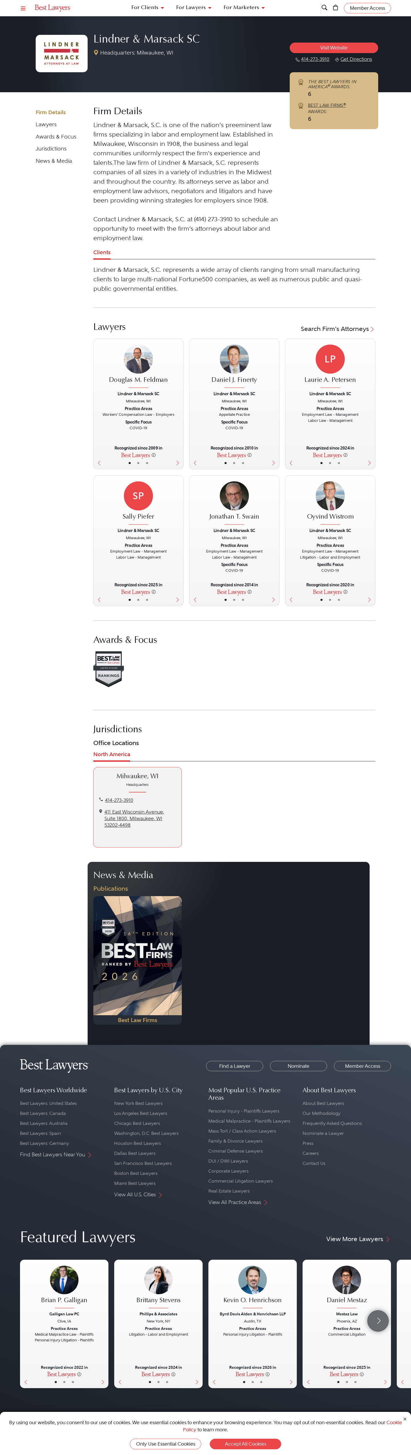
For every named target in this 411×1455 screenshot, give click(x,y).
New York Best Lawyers (138, 1103)
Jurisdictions (51, 148)
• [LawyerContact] (147, 462)
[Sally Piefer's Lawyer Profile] (138, 503)
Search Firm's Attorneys (338, 328)
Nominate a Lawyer (323, 1133)
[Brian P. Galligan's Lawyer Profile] (64, 1288)
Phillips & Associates (158, 1313)
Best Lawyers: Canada (43, 1113)
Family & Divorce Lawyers (235, 1141)
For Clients (144, 8)
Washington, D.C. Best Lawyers (146, 1133)
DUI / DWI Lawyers (228, 1161)
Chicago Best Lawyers (137, 1123)
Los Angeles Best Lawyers (140, 1113)
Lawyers (46, 124)
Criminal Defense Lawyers (235, 1151)
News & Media (54, 161)
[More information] (154, 455)
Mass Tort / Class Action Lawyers (242, 1131)
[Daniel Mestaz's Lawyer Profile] (347, 1288)
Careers (311, 1153)
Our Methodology (322, 1113)
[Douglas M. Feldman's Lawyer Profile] (138, 367)
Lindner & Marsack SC (146, 40)
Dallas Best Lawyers (135, 1153)
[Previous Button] (97, 403)
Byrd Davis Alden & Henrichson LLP (253, 1313)
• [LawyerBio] (138, 462)
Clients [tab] (101, 252)
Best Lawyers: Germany (44, 1143)
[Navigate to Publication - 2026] (137, 960)
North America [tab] (111, 754)
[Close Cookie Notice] (405, 1419)
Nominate (298, 1066)
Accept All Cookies (245, 1444)
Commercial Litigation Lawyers (240, 1181)
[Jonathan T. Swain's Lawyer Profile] (234, 503)
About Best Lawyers (323, 1103)
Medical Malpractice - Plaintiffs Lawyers (249, 1121)
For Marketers (241, 8)
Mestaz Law (347, 1313)
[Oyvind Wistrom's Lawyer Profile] (330, 503)
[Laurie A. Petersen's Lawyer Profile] (330, 367)
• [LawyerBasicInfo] (129, 462)
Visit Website (334, 48)
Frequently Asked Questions (332, 1123)
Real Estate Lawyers (229, 1191)
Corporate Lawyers (228, 1171)
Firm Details (51, 112)
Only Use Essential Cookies (165, 1444)
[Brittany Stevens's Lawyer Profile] (158, 1288)
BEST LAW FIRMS (327, 105)
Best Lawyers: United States (48, 1103)
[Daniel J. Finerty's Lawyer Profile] (234, 367)
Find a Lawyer (234, 1066)
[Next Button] (179, 403)
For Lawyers (191, 8)
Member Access (362, 1066)
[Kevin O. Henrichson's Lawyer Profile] (252, 1288)
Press (308, 1143)
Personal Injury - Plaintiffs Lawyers (243, 1111)
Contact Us (314, 1163)
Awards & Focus (56, 136)
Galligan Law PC (64, 1313)
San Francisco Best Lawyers (143, 1163)
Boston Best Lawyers (136, 1173)
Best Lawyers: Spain (40, 1133)
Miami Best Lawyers (135, 1183)
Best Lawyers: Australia (44, 1123)
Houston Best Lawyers (137, 1143)
